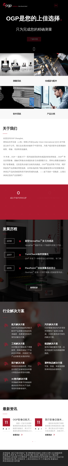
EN (56, 5)
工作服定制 (45, 459)
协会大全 (60, 457)
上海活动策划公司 (33, 459)
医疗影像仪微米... (54, 419)
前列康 (17, 461)
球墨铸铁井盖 (8, 459)
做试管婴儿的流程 (10, 457)
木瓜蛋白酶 (28, 455)
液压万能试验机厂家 (19, 453)
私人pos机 (19, 455)
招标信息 (52, 457)
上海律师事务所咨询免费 (38, 457)
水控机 (36, 455)
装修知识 (54, 459)
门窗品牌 (54, 455)
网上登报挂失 (19, 459)
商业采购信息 (8, 461)
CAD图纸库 (22, 457)
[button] (32, 441)
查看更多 (34, 288)
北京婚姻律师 (56, 453)
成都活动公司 (44, 455)
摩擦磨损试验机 (34, 453)
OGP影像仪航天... (22, 419)
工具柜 (11, 455)
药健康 (5, 455)
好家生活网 (46, 453)
